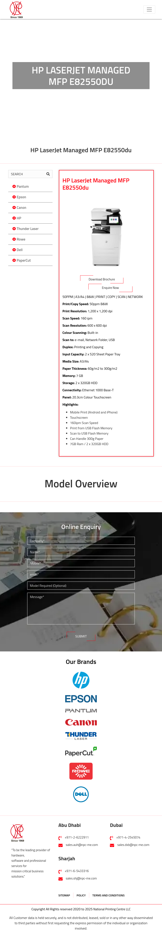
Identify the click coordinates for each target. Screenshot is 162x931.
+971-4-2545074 (128, 837)
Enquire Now (110, 287)
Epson (21, 197)
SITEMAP (64, 895)
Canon (21, 207)
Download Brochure (102, 279)
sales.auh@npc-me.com (82, 844)
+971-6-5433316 (77, 870)
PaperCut (24, 260)
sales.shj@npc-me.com (81, 878)
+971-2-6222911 (77, 837)
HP (19, 218)
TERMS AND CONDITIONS (108, 895)
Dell (20, 250)
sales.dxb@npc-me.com (133, 844)
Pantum (23, 186)
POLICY (81, 895)
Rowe (21, 239)
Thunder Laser (28, 228)
